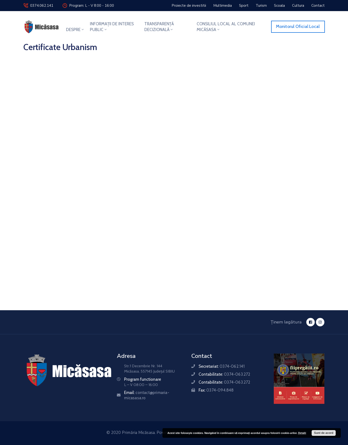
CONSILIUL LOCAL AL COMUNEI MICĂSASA (226, 26)
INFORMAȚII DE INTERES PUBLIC (112, 26)
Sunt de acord (323, 433)
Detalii (302, 433)
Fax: (216, 390)
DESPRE (75, 29)
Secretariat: (222, 366)
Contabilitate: (224, 374)
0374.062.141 (41, 5)
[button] (189, 5)
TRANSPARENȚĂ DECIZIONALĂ (159, 26)
